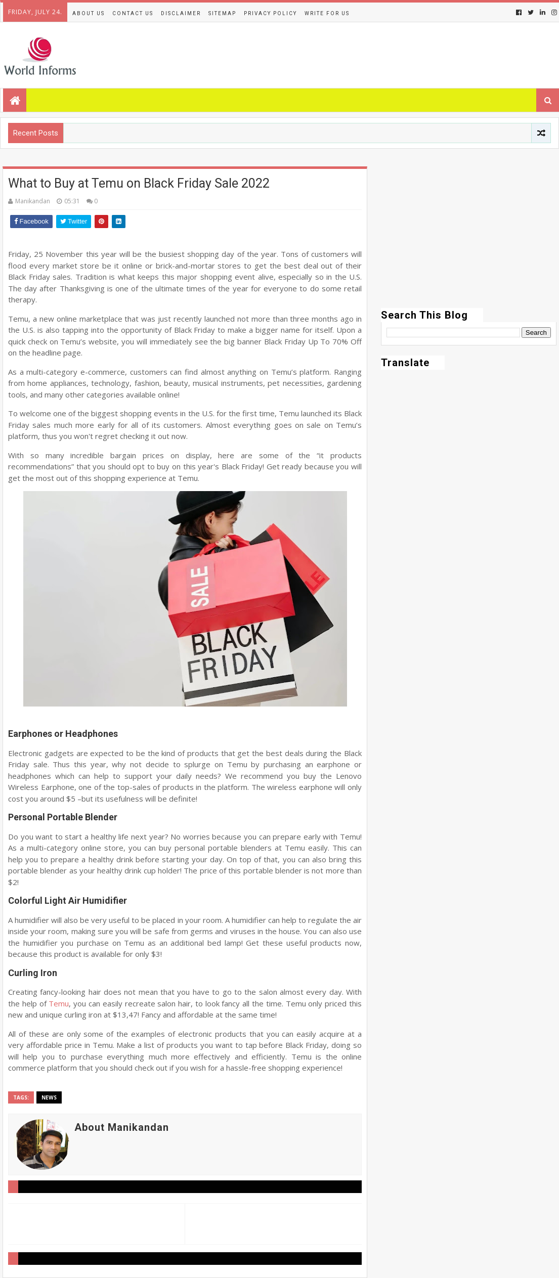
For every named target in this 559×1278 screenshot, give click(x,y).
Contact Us (132, 13)
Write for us (327, 13)
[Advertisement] (468, 237)
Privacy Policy (270, 13)
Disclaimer (181, 13)
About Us (88, 13)
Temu (59, 1003)
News (49, 1097)
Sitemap (222, 13)
